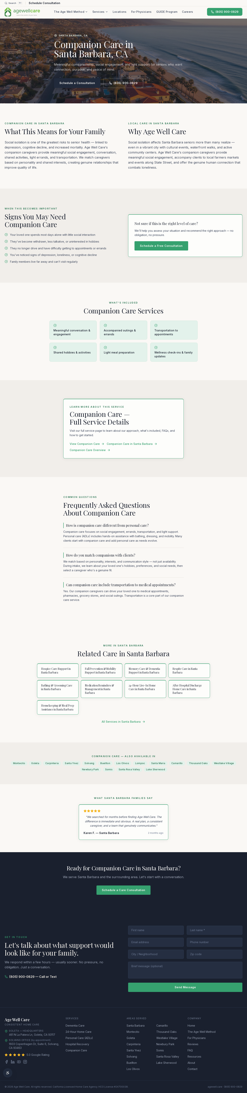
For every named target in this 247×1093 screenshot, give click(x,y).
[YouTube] (19, 1062)
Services (100, 11)
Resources (194, 1056)
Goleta (35, 763)
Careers (187, 11)
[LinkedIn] (13, 1062)
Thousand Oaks (198, 763)
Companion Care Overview (90, 450)
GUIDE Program (167, 11)
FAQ (190, 1050)
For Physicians (141, 11)
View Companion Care (87, 443)
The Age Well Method (71, 11)
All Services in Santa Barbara (123, 721)
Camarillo (177, 763)
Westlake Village (224, 763)
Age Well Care (17, 1019)
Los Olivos (122, 763)
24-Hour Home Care (78, 1031)
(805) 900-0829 (225, 11)
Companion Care (76, 1050)
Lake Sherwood (155, 769)
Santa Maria (158, 763)
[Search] (13, 3)
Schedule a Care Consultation (123, 890)
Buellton (105, 763)
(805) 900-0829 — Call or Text (31, 977)
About (191, 1062)
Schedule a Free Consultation (161, 245)
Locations (120, 11)
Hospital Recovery (77, 1044)
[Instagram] (25, 1062)
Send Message (185, 987)
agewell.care (215, 1086)
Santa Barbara (136, 1025)
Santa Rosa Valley (129, 769)
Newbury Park (90, 769)
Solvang (89, 763)
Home (191, 1025)
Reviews (193, 1044)
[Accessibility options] (7, 1073)
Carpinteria (52, 763)
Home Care (31, 1024)
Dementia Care (75, 1025)
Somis (109, 769)
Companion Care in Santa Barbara (132, 443)
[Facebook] (6, 1062)
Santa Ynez (71, 763)
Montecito (19, 763)
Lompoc (140, 763)
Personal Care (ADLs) (79, 1038)
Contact (192, 1069)
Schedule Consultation (44, 3)
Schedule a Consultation (77, 83)
